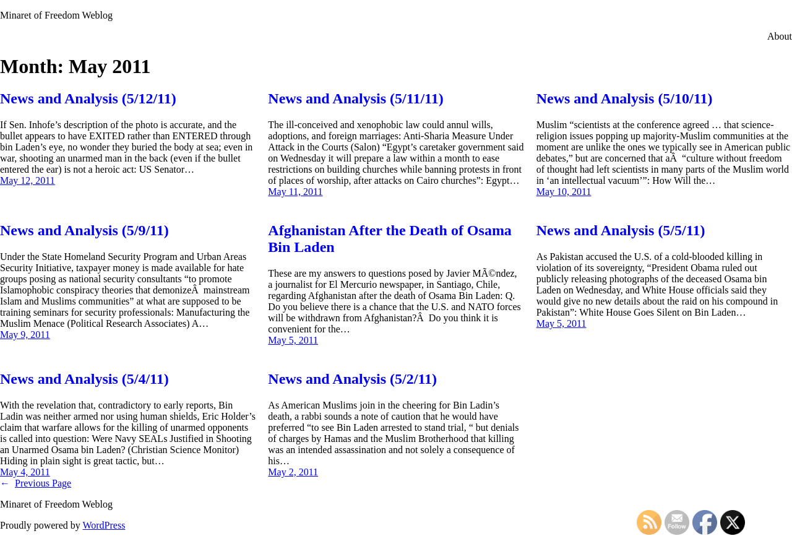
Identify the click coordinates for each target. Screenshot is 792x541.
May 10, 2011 (564, 191)
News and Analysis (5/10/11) (624, 98)
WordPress (103, 525)
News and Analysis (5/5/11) (620, 230)
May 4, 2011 (25, 472)
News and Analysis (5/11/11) (355, 98)
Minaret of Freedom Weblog (56, 15)
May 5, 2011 (293, 340)
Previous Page (35, 483)
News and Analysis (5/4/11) (84, 379)
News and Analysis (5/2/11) (352, 379)
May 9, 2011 (25, 334)
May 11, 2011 (295, 191)
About (779, 36)
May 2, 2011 (293, 472)
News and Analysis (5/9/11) (84, 230)
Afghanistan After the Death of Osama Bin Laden (390, 238)
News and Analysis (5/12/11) (88, 98)
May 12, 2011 (27, 180)
